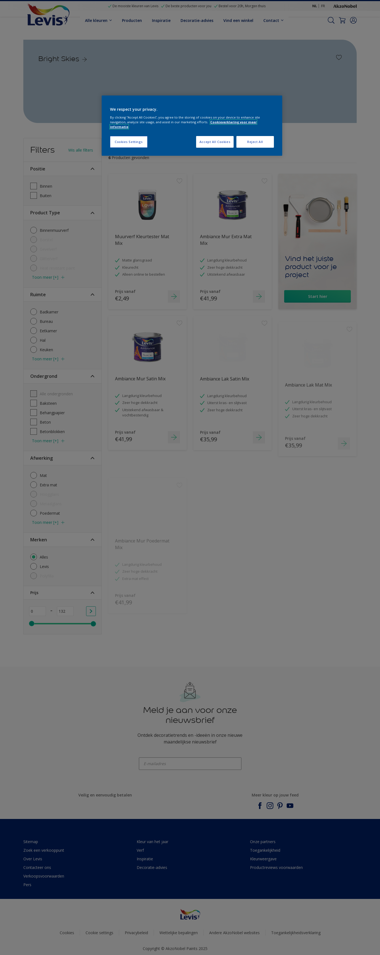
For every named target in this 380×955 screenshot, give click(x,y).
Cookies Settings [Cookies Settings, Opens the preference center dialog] (129, 142)
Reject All (255, 142)
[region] (192, 126)
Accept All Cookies (214, 142)
